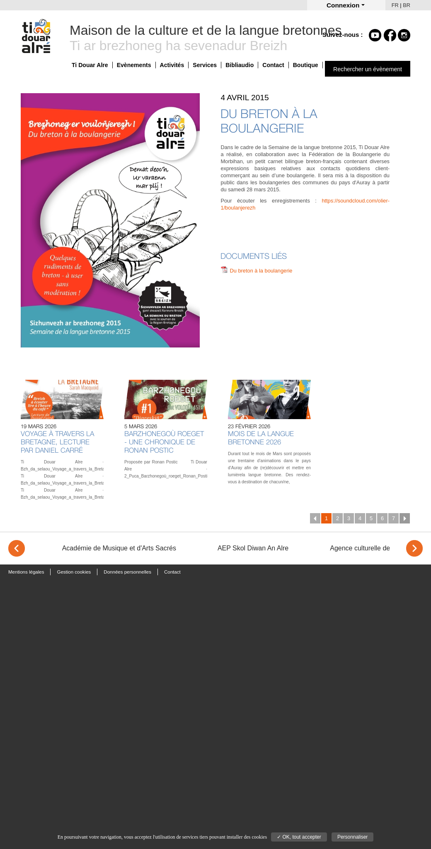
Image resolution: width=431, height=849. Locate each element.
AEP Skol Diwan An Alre (253, 548)
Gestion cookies (74, 571)
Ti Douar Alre (90, 65)
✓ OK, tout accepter (299, 837)
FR (395, 5)
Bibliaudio (239, 65)
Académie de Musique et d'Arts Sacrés (119, 548)
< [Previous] (16, 548)
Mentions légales (26, 571)
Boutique (305, 65)
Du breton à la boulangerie (261, 271)
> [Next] (414, 548)
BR (406, 5)
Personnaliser (352, 837)
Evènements (134, 65)
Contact (273, 65)
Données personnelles (127, 571)
